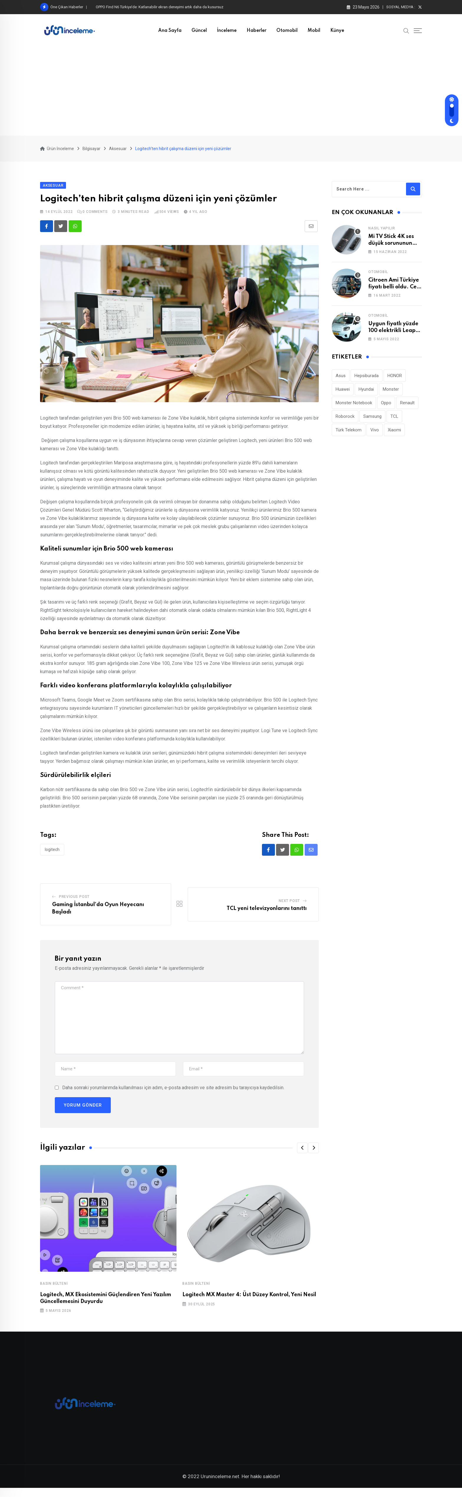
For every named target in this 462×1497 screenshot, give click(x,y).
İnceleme (227, 30)
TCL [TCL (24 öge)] (394, 420)
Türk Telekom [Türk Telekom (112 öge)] (349, 434)
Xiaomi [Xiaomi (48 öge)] (394, 434)
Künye (337, 30)
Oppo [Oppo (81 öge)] (386, 407)
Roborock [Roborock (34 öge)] (345, 420)
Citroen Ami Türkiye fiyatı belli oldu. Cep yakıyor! (394, 291)
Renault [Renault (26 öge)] (407, 407)
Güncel (199, 30)
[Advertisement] (231, 91)
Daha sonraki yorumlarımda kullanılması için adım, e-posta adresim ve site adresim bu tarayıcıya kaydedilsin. (173, 1092)
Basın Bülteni (53, 1288)
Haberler (256, 30)
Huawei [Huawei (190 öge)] (343, 393)
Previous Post (74, 901)
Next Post (289, 905)
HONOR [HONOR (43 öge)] (394, 379)
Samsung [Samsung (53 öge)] (372, 420)
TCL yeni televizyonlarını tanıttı (267, 913)
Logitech (52, 854)
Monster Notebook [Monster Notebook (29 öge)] (354, 407)
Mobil (314, 30)
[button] (302, 1152)
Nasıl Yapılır (381, 233)
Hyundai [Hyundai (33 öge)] (366, 393)
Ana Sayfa (170, 30)
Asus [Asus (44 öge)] (341, 379)
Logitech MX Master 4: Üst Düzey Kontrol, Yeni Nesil (249, 1299)
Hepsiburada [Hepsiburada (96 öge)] (366, 379)
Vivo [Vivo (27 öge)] (374, 434)
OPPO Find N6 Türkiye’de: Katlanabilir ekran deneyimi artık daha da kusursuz (159, 7)
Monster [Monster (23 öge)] (391, 393)
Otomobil (287, 30)
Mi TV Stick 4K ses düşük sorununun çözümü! (391, 247)
